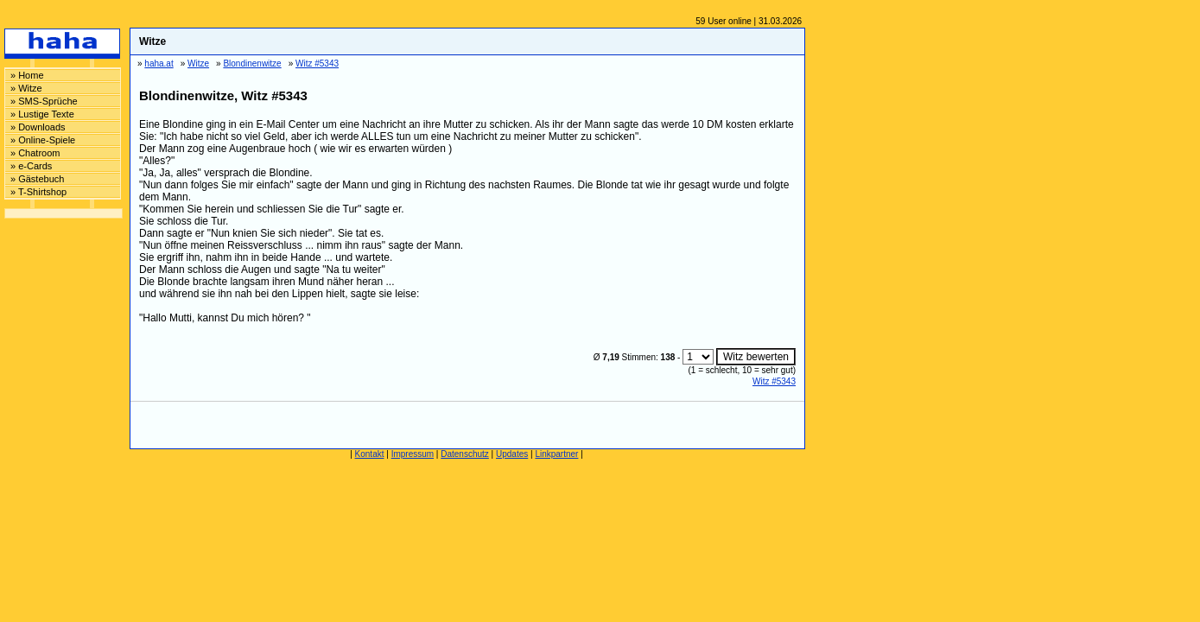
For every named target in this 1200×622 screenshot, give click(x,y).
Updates (512, 454)
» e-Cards (31, 166)
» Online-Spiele (42, 140)
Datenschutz (465, 454)
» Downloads (38, 127)
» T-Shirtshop (38, 192)
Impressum (412, 454)
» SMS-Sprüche (44, 101)
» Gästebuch (37, 179)
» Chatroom (35, 153)
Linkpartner (556, 454)
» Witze (26, 88)
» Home (27, 75)
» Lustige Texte (42, 114)
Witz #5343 (774, 381)
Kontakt (369, 454)
